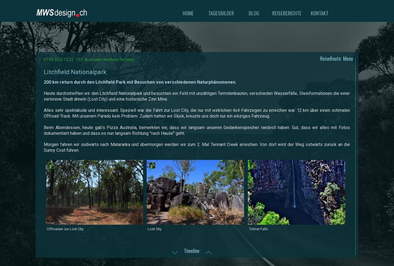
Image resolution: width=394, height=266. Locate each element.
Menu (348, 58)
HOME (188, 13)
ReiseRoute (330, 58)
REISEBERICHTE (287, 13)
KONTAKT (319, 13)
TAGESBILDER (221, 13)
